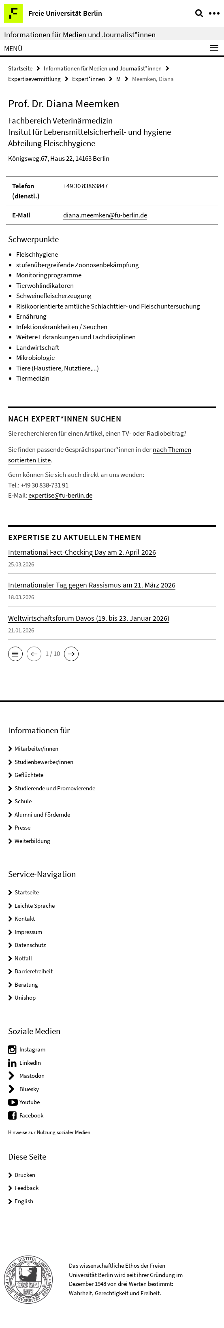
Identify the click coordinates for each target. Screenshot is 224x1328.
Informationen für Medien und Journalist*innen (80, 34)
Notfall (23, 958)
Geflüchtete (29, 775)
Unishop (25, 997)
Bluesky (29, 1089)
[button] (15, 654)
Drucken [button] (25, 1175)
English (24, 1201)
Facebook (31, 1115)
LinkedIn (30, 1062)
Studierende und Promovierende (55, 788)
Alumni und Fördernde (42, 814)
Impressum (28, 932)
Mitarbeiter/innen (36, 748)
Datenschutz (30, 945)
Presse (22, 827)
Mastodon (32, 1075)
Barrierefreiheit (34, 971)
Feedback (26, 1188)
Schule (23, 801)
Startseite (20, 68)
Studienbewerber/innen (44, 762)
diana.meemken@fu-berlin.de (105, 215)
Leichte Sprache (35, 905)
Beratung (26, 984)
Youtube (29, 1102)
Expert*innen (88, 79)
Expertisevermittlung (34, 79)
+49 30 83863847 (85, 185)
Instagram (32, 1049)
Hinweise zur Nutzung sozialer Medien (49, 1132)
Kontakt (25, 918)
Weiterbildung (32, 841)
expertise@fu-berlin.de (60, 495)
